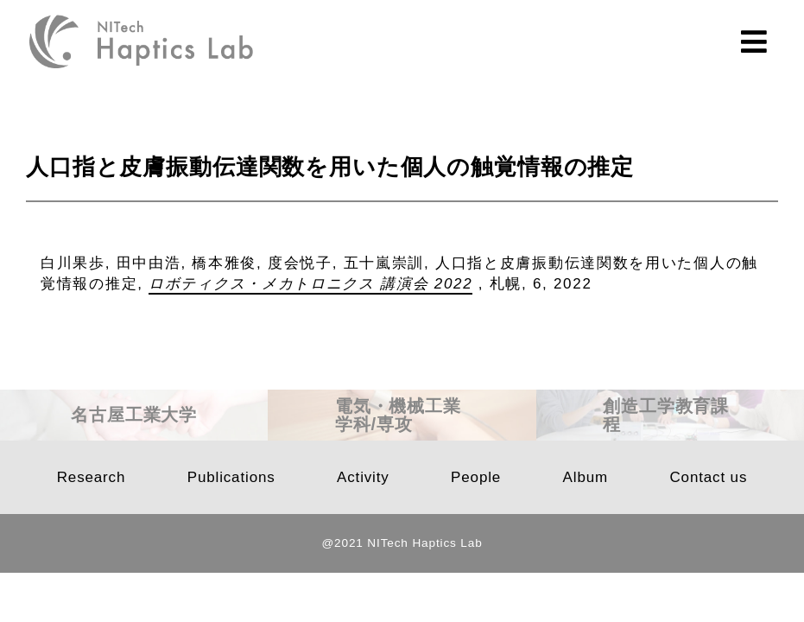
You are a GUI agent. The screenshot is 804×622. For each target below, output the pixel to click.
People (476, 477)
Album (585, 477)
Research (91, 477)
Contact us (708, 477)
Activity (363, 477)
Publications (231, 477)
